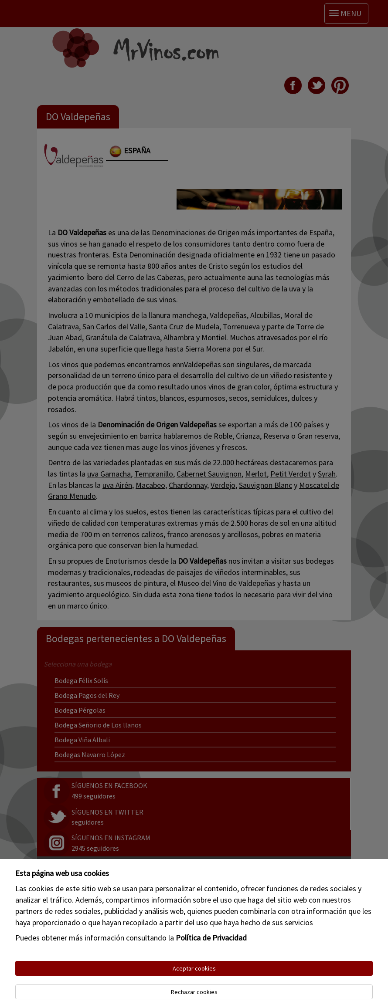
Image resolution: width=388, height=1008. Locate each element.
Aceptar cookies (194, 968)
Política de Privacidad (211, 938)
